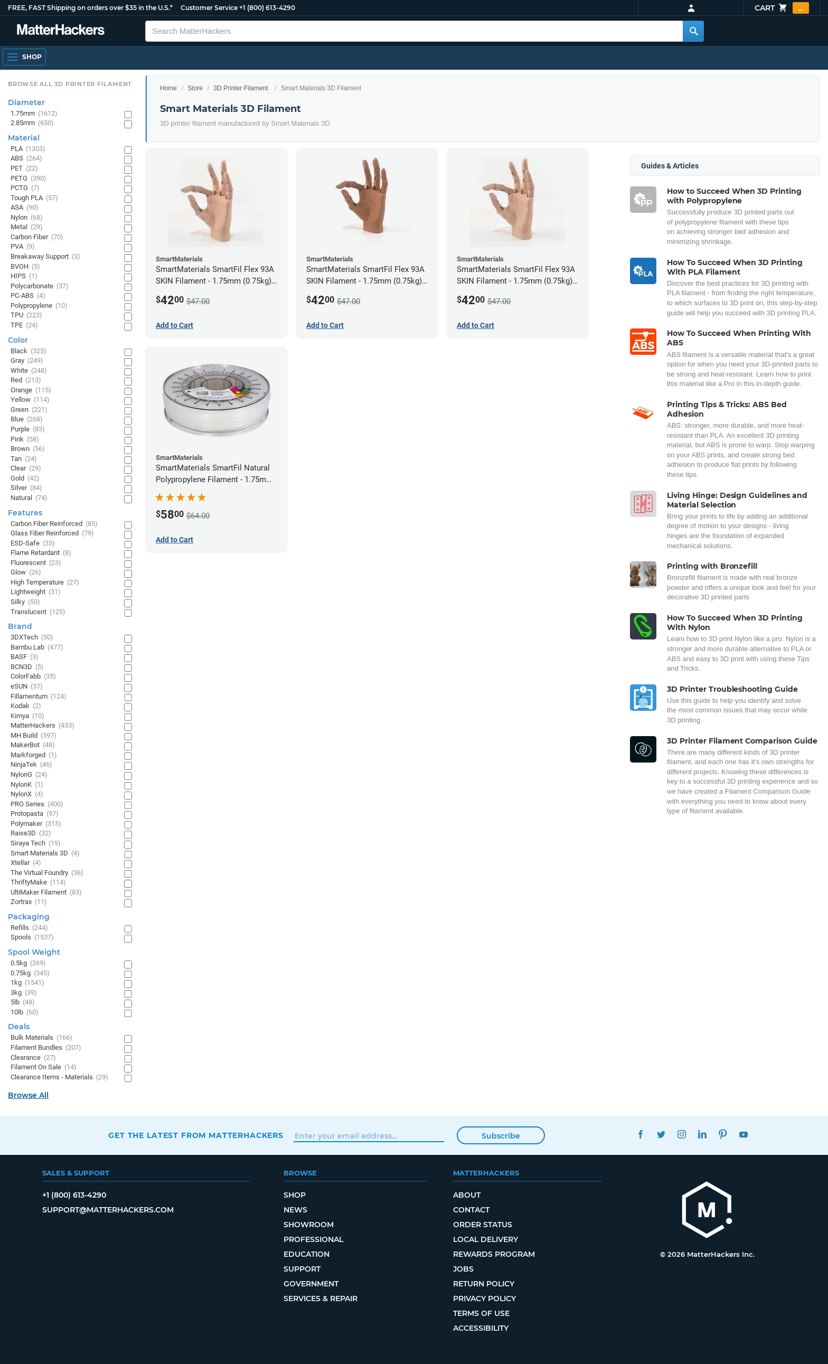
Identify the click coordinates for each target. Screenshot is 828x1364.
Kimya (27, 716)
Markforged (34, 755)
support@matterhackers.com (108, 1210)
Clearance (33, 1058)
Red (26, 380)
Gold (25, 479)
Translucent (38, 612)
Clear (26, 469)
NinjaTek (31, 765)
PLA (28, 149)
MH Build (34, 736)
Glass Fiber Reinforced (52, 534)
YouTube (743, 1134)
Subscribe (501, 1136)
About (467, 1195)
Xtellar (26, 863)
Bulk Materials (41, 1038)
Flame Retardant (41, 553)
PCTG (25, 188)
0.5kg (28, 963)
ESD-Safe (33, 544)
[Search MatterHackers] (693, 31)
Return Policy (483, 1283)
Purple (28, 430)
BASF (25, 657)
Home (168, 88)
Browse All (28, 1095)
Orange (31, 390)
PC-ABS (28, 296)
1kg (27, 983)
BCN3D (27, 667)
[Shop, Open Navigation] (24, 57)
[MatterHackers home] (61, 30)
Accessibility (481, 1328)
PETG (28, 179)
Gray (27, 361)
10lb (25, 1013)
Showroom (309, 1224)
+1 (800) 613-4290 (267, 8)
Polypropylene (39, 306)
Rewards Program (494, 1254)
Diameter (26, 102)
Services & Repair (320, 1298)
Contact (471, 1210)
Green (29, 410)
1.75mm (34, 114)
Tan (24, 459)
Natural (29, 498)
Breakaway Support (45, 257)
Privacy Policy (484, 1298)
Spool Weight (34, 952)
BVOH (25, 267)
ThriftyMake (38, 883)
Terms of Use (481, 1313)
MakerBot (33, 745)
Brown (28, 449)
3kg (24, 993)
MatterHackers (42, 726)
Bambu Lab (37, 648)
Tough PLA (34, 198)
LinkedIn (702, 1134)
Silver (26, 488)
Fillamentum (39, 697)
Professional (313, 1239)
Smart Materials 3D (45, 854)
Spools (32, 938)
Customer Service (209, 8)
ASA (25, 208)
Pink (25, 440)
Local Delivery (485, 1239)
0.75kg (30, 973)
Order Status (482, 1224)
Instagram (681, 1134)
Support (302, 1269)
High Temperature (45, 583)
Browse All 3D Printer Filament (70, 84)
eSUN (27, 687)
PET (24, 169)
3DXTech (32, 638)
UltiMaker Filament (46, 893)
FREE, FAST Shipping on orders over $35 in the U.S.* (90, 8)
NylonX (27, 794)
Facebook (640, 1134)
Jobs (463, 1269)
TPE (24, 326)
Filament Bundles (46, 1048)
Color (18, 340)
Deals (19, 1026)
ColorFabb (33, 677)
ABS (26, 159)
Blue (27, 420)
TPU (26, 316)
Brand (20, 626)
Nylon (27, 218)
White (29, 371)
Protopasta (35, 814)
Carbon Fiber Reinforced (54, 524)
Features (25, 513)
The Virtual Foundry (47, 873)
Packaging (29, 916)
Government (311, 1283)
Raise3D (31, 834)
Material (24, 138)
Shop (295, 1195)
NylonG (29, 775)
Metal (27, 227)
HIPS (24, 276)
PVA (23, 247)
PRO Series (37, 804)
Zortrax (29, 902)
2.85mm (32, 123)
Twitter (661, 1134)
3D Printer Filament (240, 88)
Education (307, 1254)
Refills (29, 928)
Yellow (30, 400)
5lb (23, 1003)
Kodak (26, 706)
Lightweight (36, 592)
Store (195, 88)
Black (28, 351)
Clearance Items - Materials (59, 1078)
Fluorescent (36, 563)
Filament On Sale (44, 1067)
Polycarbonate (40, 286)
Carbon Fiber (37, 237)
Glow (26, 573)
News (295, 1210)
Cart (782, 8)
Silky (25, 602)
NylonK (27, 785)
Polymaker (36, 824)
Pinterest (722, 1134)
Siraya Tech (36, 844)
